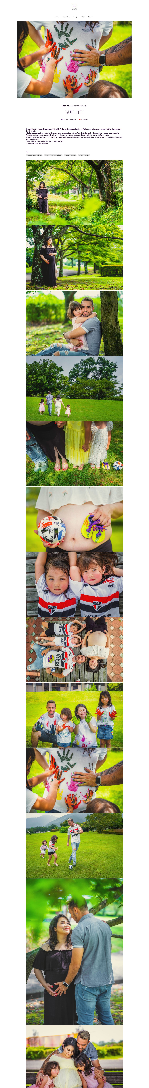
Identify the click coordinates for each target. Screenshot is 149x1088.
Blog (75, 17)
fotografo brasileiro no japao (53, 155)
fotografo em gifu (84, 155)
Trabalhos (66, 17)
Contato (91, 17)
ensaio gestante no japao (34, 155)
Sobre (82, 17)
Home (57, 17)
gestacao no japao (70, 155)
